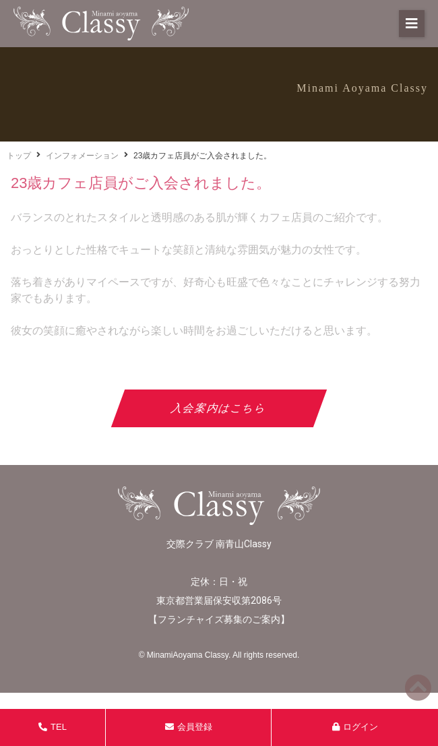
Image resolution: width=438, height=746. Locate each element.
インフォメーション (82, 155)
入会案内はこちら (219, 408)
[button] (412, 23)
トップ (19, 155)
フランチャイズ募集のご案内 (219, 619)
